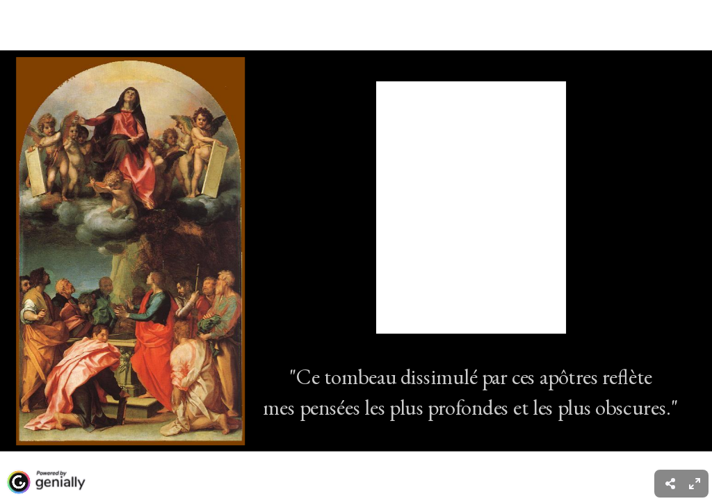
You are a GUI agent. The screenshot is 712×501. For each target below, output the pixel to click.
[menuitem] (694, 483)
